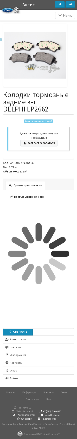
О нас (64, 392)
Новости (10, 392)
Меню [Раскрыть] (65, 15)
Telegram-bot (46, 418)
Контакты (49, 392)
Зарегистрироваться (39, 143)
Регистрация (32, 399)
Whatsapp (24, 418)
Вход (48, 399)
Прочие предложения (25, 185)
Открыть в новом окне (26, 196)
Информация (29, 392)
